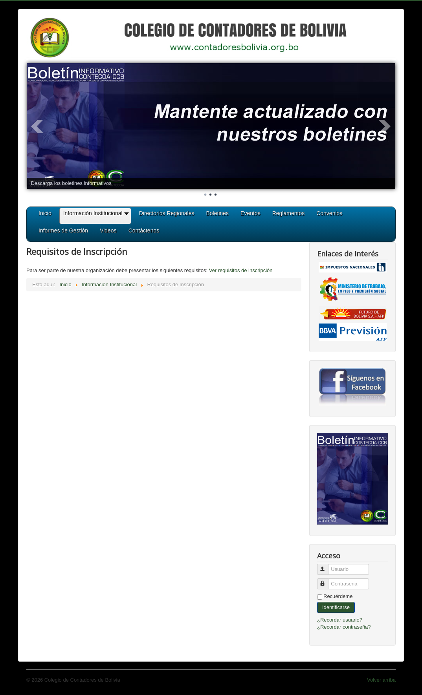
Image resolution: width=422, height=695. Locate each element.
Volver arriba (381, 680)
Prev (37, 126)
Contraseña (326, 580)
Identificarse (336, 607)
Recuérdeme (337, 596)
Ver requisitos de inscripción (241, 270)
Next (385, 126)
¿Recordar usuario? (339, 620)
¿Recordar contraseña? (344, 627)
